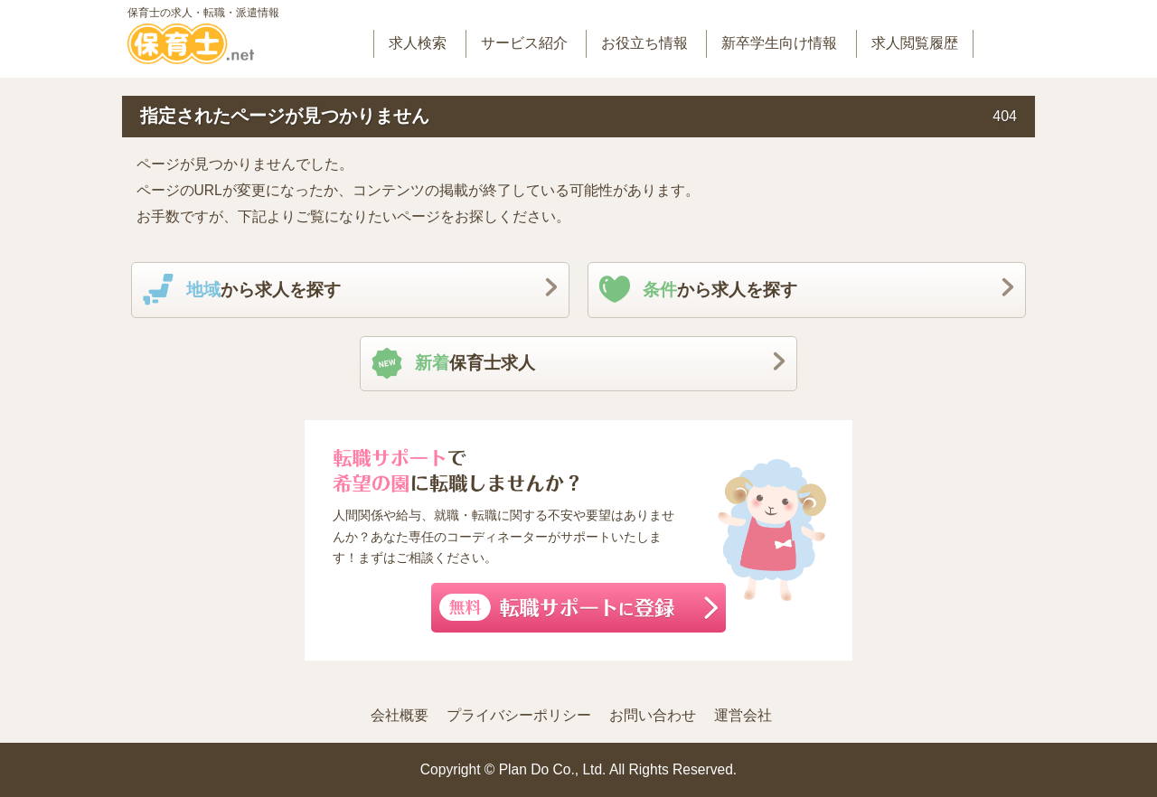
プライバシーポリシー (519, 715)
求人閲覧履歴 (914, 43)
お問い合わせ (652, 715)
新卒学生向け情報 (779, 43)
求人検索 (418, 43)
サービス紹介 (524, 43)
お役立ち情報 (644, 43)
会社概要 (399, 715)
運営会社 (743, 715)
